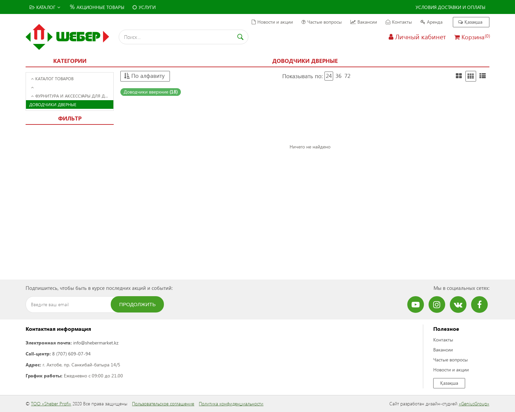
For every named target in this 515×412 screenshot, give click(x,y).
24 (329, 76)
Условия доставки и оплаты (450, 7)
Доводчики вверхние (151, 92)
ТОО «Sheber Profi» (51, 403)
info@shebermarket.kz (95, 342)
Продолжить (137, 304)
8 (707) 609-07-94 (71, 353)
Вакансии (363, 22)
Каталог (45, 7)
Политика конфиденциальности (231, 403)
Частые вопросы (322, 22)
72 (347, 76)
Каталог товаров (52, 78)
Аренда (432, 22)
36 (338, 76)
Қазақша (470, 22)
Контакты (399, 22)
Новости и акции (272, 22)
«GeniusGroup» (474, 403)
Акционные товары (96, 6)
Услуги (144, 7)
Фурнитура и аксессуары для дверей (72, 96)
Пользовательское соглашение (163, 403)
